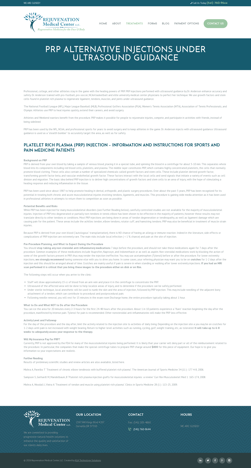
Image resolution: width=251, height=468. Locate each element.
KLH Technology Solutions (88, 460)
